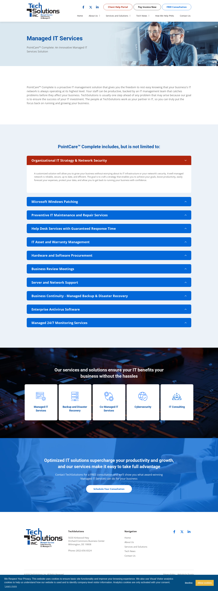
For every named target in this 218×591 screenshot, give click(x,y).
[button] (109, 161)
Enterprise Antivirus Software (58, 319)
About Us (94, 15)
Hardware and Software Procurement (64, 261)
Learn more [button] (11, 586)
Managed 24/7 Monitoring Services (62, 333)
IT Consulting (177, 418)
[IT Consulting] (177, 408)
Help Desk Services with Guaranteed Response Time (76, 232)
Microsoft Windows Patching (57, 203)
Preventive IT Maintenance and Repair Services (72, 217)
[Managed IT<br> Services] (41, 408)
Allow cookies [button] (205, 583)
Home (80, 15)
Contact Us (185, 15)
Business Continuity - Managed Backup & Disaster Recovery (82, 304)
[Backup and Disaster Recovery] (75, 408)
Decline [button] (188, 583)
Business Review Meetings (55, 275)
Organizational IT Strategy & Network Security (72, 161)
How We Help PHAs (164, 15)
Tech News (142, 15)
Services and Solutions (118, 15)
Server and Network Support (57, 290)
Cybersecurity (143, 418)
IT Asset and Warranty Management (63, 246)
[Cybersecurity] (143, 408)
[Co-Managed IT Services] (109, 408)
